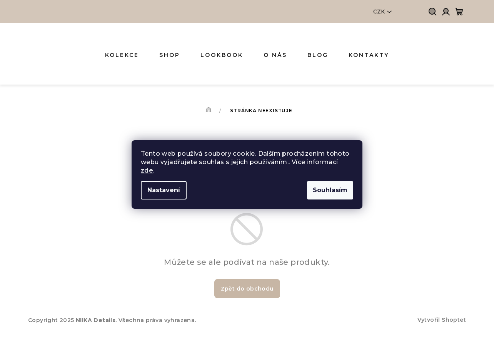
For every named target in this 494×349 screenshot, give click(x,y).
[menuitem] (122, 55)
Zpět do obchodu (247, 288)
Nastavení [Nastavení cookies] (163, 190)
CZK (379, 11)
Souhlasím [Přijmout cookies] (330, 190)
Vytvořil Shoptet (441, 319)
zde (147, 170)
